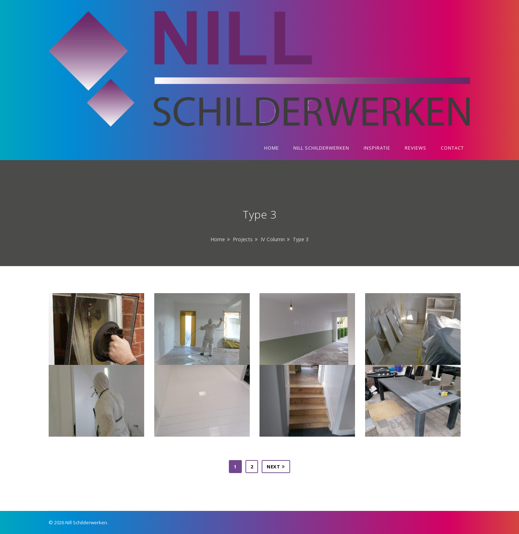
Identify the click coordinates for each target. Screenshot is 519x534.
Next (276, 466)
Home (217, 239)
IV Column (273, 239)
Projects (243, 239)
